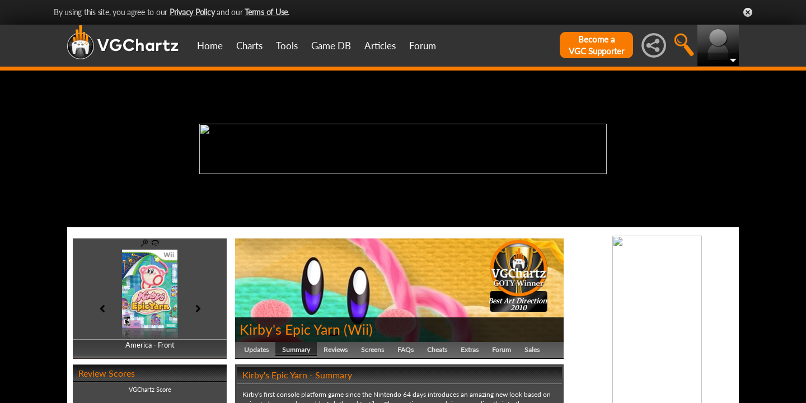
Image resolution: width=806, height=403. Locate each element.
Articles (380, 45)
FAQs (405, 349)
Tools (287, 45)
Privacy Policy (192, 12)
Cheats (437, 349)
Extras (470, 349)
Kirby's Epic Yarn (290, 329)
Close (747, 12)
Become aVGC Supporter (596, 45)
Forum (422, 45)
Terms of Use (266, 12)
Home (210, 45)
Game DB (331, 45)
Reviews (336, 349)
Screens (372, 349)
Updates (256, 349)
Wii (358, 329)
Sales (532, 349)
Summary (296, 349)
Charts (249, 45)
